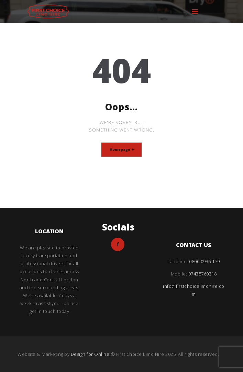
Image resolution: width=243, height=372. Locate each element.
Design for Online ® (93, 354)
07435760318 (202, 274)
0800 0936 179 (204, 261)
